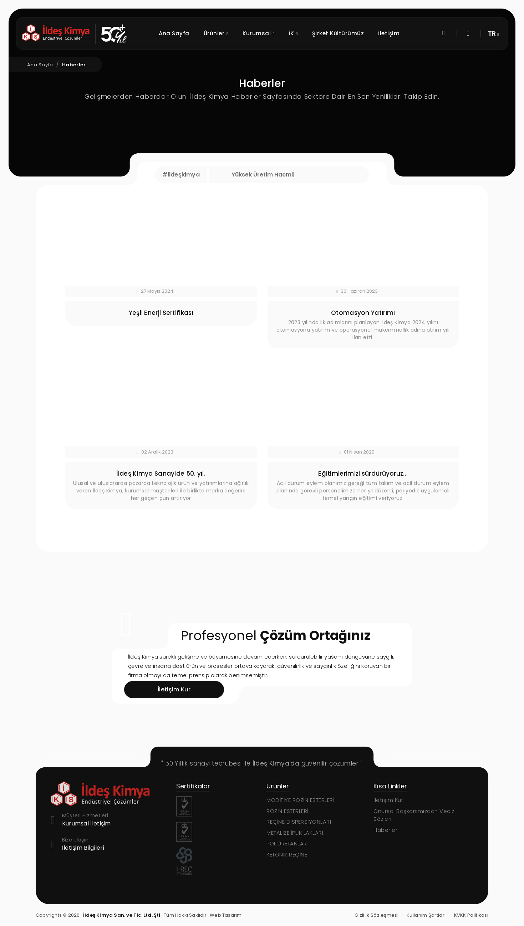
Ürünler (236, 34)
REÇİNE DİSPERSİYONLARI (298, 821)
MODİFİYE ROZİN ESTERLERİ (300, 800)
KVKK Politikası (471, 915)
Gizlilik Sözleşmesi (376, 915)
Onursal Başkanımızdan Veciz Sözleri (413, 815)
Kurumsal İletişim (86, 824)
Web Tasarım (225, 915)
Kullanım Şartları (426, 915)
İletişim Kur (388, 800)
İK (314, 34)
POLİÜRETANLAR (286, 843)
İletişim (409, 33)
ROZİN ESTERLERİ (287, 811)
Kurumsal (279, 34)
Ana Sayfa (194, 33)
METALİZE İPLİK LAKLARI (294, 833)
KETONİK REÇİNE (286, 854)
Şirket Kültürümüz (359, 33)
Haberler (74, 64)
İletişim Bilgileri (83, 848)
